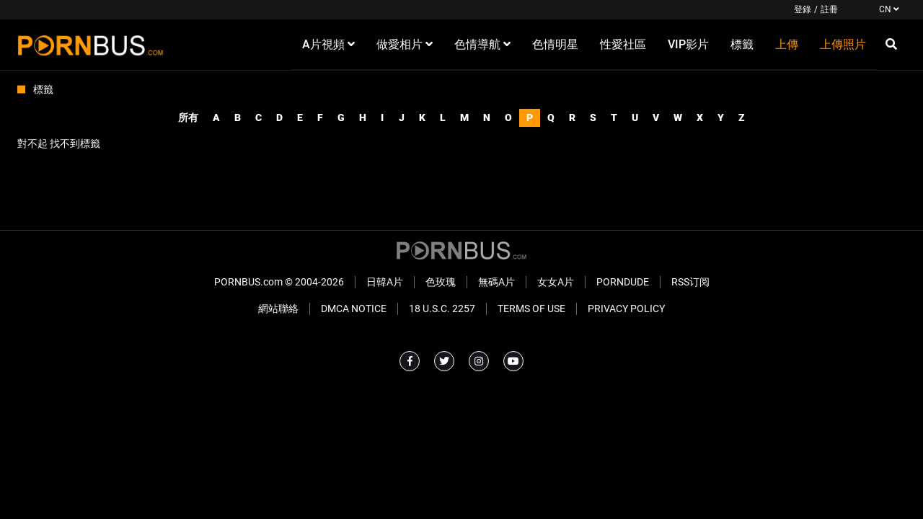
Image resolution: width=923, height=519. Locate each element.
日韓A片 (384, 282)
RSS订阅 (690, 282)
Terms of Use (531, 308)
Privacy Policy (626, 308)
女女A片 (555, 282)
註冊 (829, 9)
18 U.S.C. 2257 (442, 308)
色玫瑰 (440, 282)
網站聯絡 (278, 308)
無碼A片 (496, 282)
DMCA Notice (354, 308)
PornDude (622, 282)
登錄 (802, 9)
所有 (188, 117)
